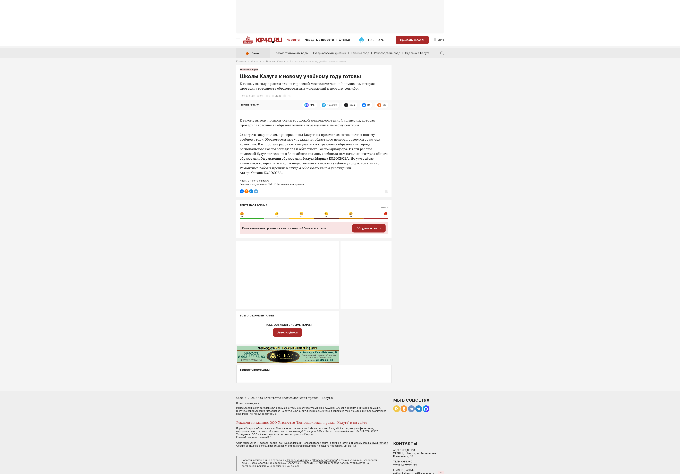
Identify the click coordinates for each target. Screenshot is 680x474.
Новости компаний (255, 370)
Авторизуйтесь (287, 332)
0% (242, 217)
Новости (293, 39)
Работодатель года (387, 53)
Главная (241, 61)
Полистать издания (247, 403)
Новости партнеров (325, 460)
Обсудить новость (368, 228)
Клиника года (360, 53)
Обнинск (248, 42)
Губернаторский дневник (329, 53)
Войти (441, 40)
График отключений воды (291, 53)
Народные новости (319, 39)
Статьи (344, 39)
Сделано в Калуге (417, 53)
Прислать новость (412, 40)
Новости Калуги (275, 61)
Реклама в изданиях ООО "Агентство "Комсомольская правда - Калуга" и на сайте (301, 423)
